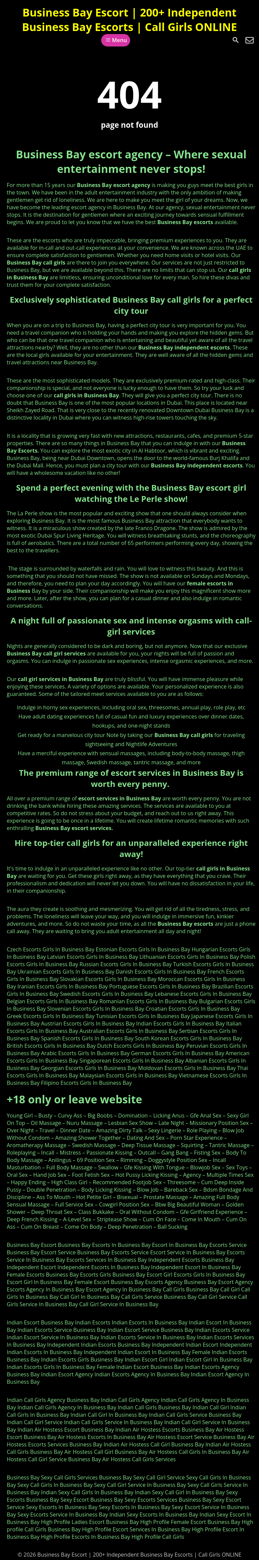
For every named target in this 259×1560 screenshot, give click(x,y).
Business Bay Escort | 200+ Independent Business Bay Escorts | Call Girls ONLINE (129, 19)
